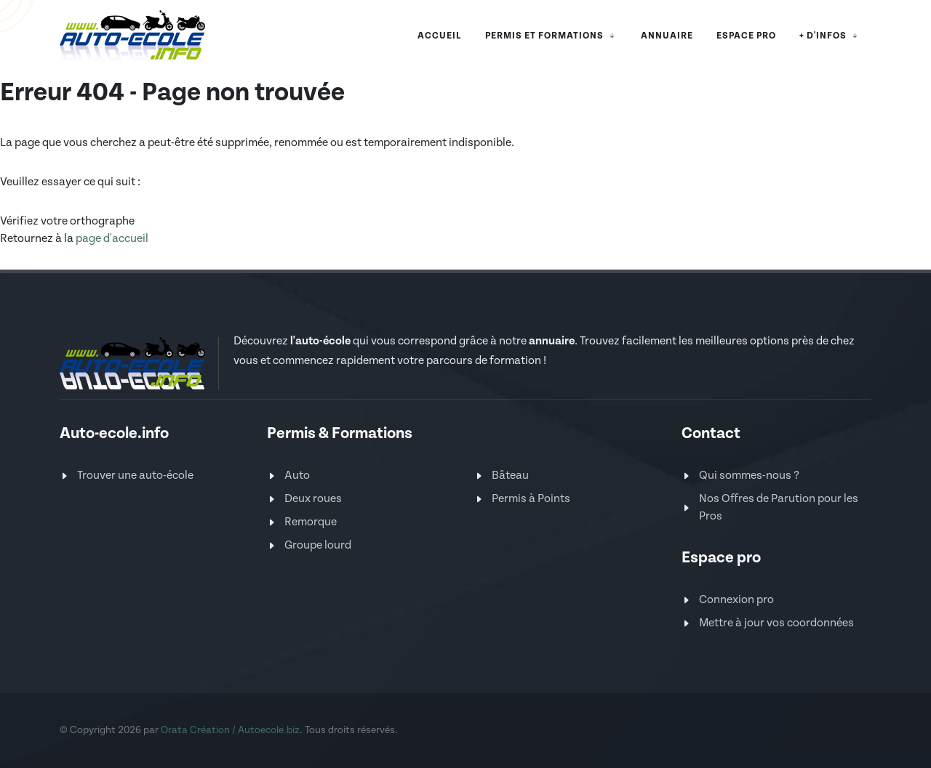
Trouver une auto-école (135, 475)
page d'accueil (112, 239)
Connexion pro (736, 600)
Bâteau (510, 475)
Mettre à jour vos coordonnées (776, 623)
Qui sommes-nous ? (749, 475)
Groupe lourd (317, 545)
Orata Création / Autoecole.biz (230, 730)
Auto (297, 475)
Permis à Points (531, 499)
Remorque (310, 522)
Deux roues (313, 499)
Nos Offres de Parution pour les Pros (778, 507)
